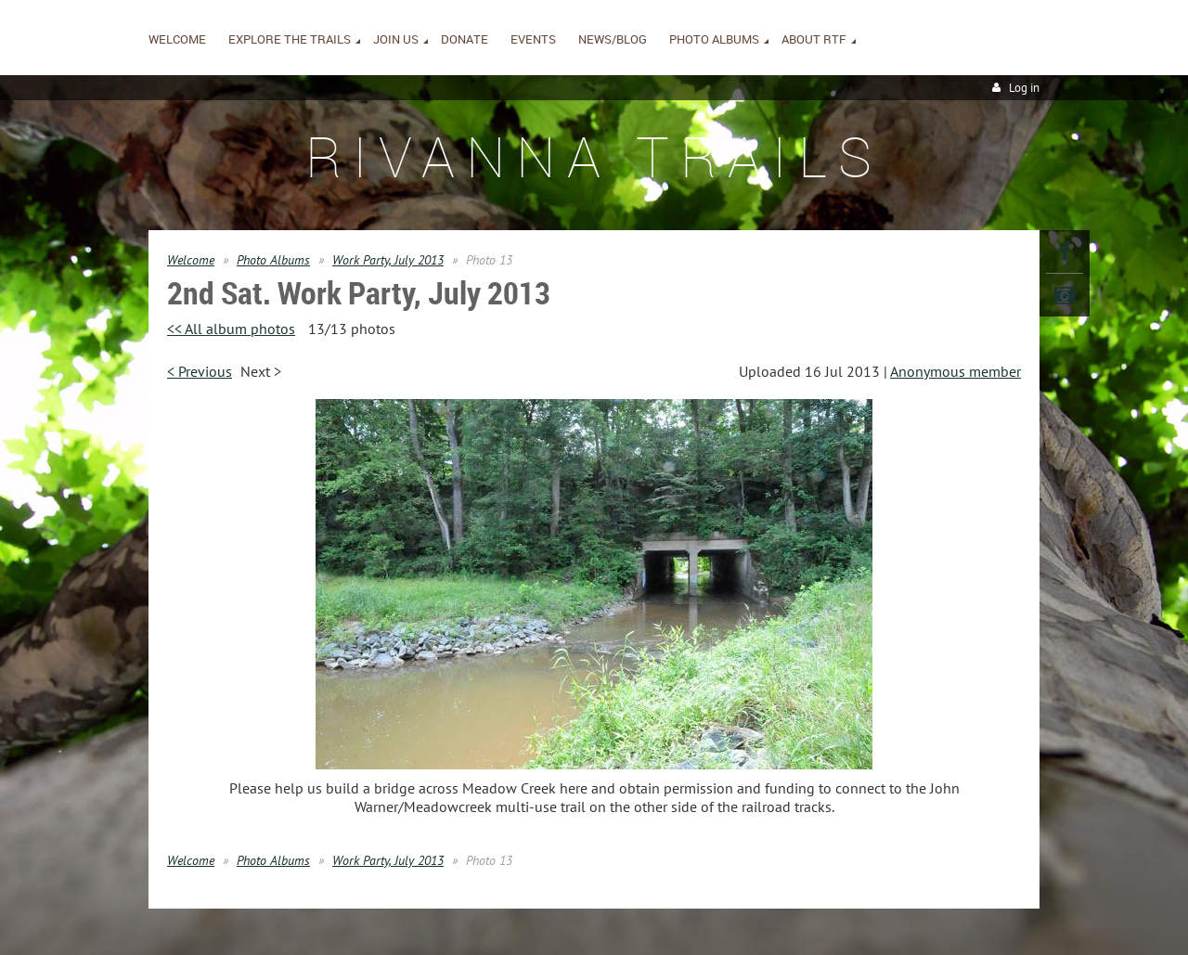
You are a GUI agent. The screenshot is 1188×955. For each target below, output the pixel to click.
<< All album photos (231, 328)
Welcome (190, 260)
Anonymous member (955, 371)
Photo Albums (273, 260)
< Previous (199, 371)
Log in (1024, 88)
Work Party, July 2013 (388, 260)
